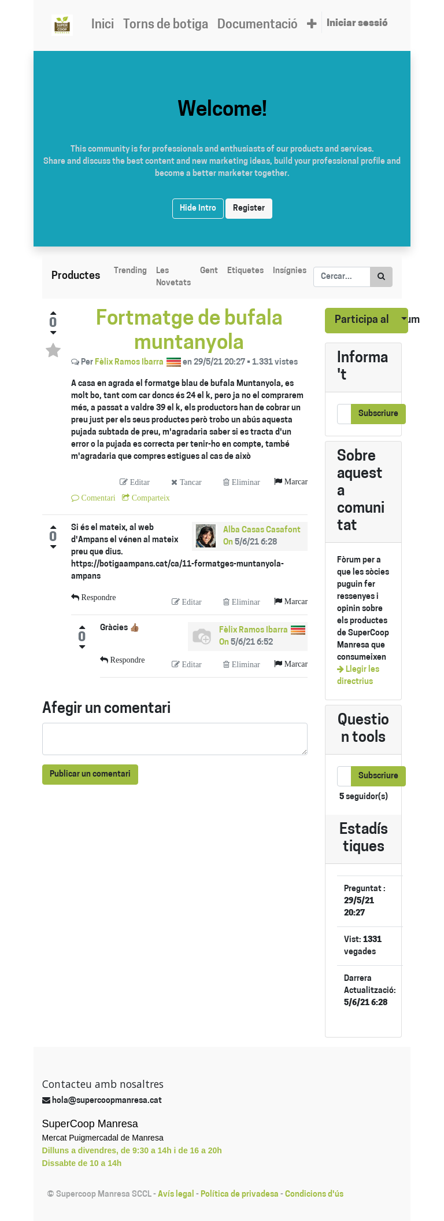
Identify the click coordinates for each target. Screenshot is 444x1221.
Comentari (97, 498)
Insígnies (289, 271)
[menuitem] (103, 25)
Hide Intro (198, 208)
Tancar (189, 482)
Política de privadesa (240, 1194)
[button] (311, 25)
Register (249, 208)
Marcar (295, 481)
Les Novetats (173, 277)
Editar (139, 482)
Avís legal (176, 1194)
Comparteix (150, 498)
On (228, 542)
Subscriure (378, 414)
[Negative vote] (53, 333)
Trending (130, 271)
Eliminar (245, 482)
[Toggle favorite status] (53, 351)
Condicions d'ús (314, 1194)
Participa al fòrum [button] (362, 320)
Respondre (97, 597)
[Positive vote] (53, 313)
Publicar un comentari (90, 774)
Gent (209, 271)
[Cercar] (381, 277)
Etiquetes (245, 271)
